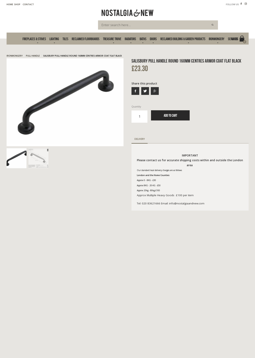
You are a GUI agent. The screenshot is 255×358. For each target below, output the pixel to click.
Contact (28, 4)
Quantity (139, 113)
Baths (143, 39)
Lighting (54, 39)
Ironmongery (216, 39)
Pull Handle (33, 55)
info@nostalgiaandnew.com (199, 316)
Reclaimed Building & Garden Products (182, 39)
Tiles (65, 39)
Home (10, 4)
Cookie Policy (37, 345)
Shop (17, 4)
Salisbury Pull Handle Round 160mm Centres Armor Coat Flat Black (82, 55)
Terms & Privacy (16, 345)
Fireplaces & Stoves (34, 39)
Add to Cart (170, 115)
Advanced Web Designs (236, 349)
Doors (153, 39)
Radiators (130, 39)
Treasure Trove (112, 39)
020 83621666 (189, 312)
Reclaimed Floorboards (85, 39)
